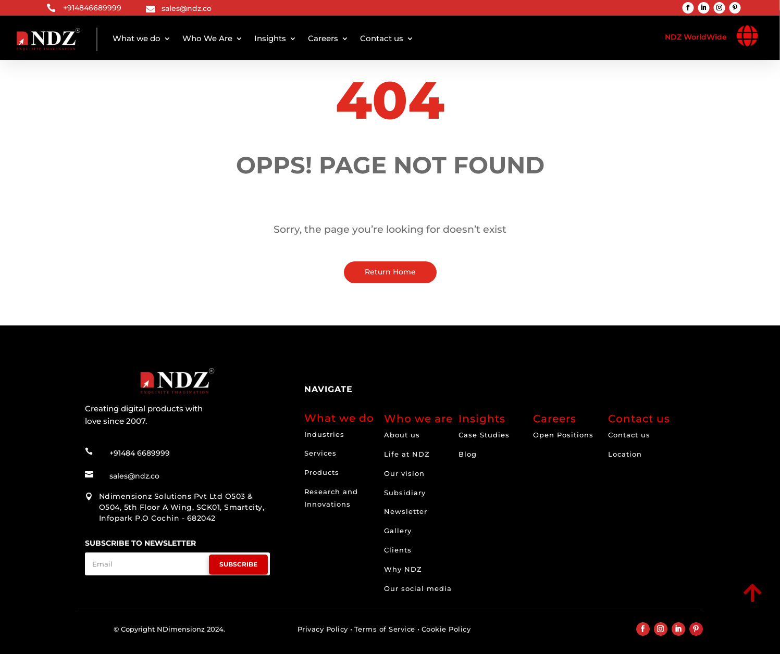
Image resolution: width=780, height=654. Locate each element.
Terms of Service (384, 629)
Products (321, 472)
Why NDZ (403, 569)
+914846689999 (92, 7)
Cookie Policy (446, 629)
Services (320, 453)
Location (625, 454)
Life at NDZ (407, 454)
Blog (468, 454)
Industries (324, 434)
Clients (398, 550)
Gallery (398, 530)
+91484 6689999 (139, 453)
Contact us (381, 38)
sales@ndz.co (187, 8)
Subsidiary (405, 492)
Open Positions (563, 435)
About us (402, 435)
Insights (270, 38)
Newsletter (405, 511)
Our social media (418, 588)
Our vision (404, 473)
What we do (136, 38)
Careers (323, 38)
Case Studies (484, 435)
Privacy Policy (323, 629)
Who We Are (207, 38)
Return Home (390, 271)
